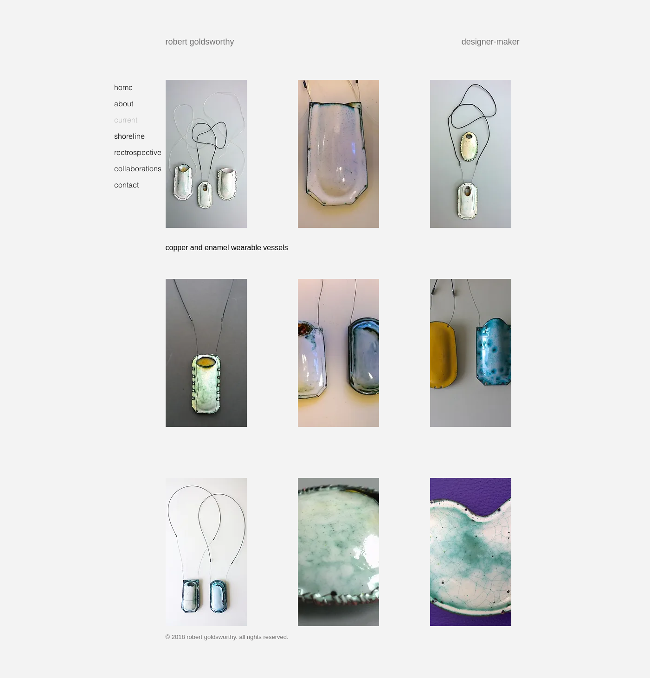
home (123, 87)
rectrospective (137, 152)
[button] (206, 154)
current (125, 119)
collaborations (137, 168)
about (123, 103)
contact (126, 184)
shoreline (129, 136)
